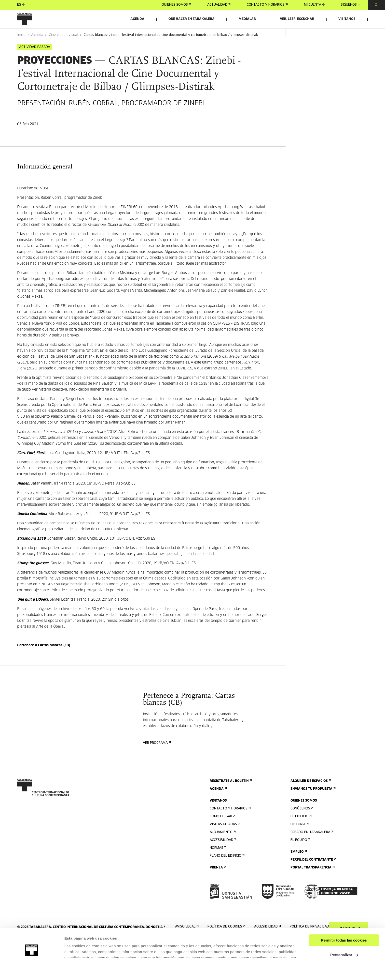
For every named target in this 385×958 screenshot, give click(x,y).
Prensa (217, 881)
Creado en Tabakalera (311, 846)
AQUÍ (186, 935)
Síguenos (350, 4)
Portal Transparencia (312, 881)
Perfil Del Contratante (312, 873)
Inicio (21, 48)
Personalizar (344, 926)
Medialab (247, 19)
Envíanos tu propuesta (312, 802)
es (21, 4)
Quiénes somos (176, 4)
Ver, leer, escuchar (297, 19)
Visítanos (347, 19)
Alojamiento (222, 846)
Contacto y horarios (267, 4)
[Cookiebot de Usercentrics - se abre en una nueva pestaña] (31, 948)
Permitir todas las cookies (344, 911)
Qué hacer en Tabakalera (191, 19)
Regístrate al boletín (230, 794)
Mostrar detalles (78, 948)
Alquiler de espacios (310, 794)
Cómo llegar (222, 830)
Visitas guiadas (224, 838)
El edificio (300, 830)
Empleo (298, 865)
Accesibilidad (222, 853)
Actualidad (219, 4)
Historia (299, 838)
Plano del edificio (227, 869)
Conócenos (301, 822)
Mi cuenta (314, 4)
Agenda (137, 19)
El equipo (299, 853)
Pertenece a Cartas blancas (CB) (43, 659)
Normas (217, 861)
